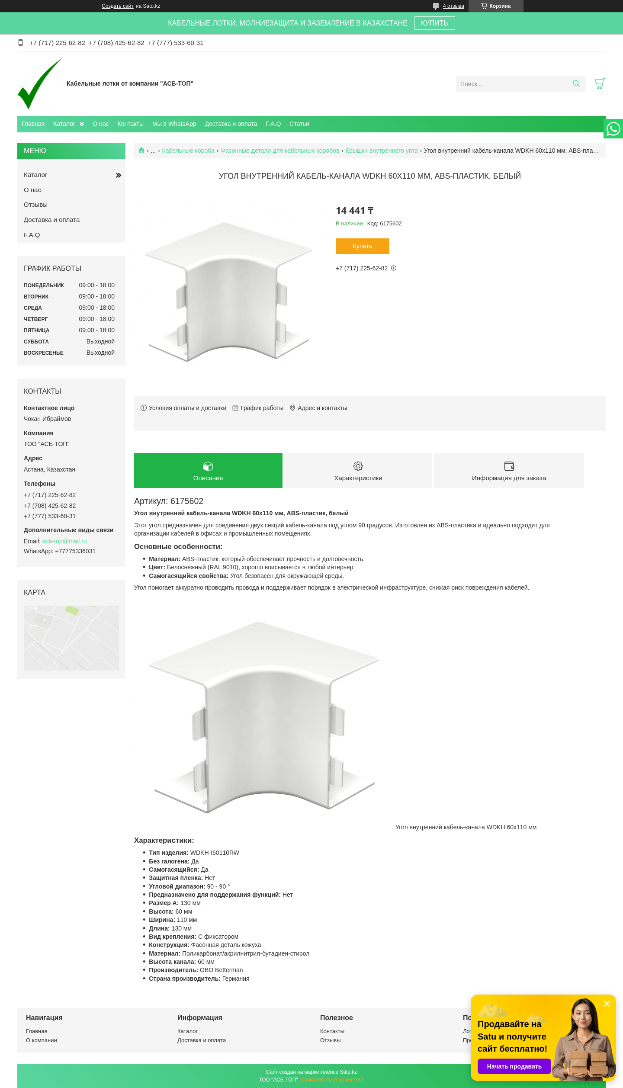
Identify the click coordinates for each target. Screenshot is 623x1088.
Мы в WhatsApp (174, 123)
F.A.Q (273, 123)
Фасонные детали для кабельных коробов (280, 150)
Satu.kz (348, 1072)
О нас (101, 123)
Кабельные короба (188, 150)
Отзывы (36, 204)
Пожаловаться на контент (333, 1080)
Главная (33, 123)
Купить (362, 246)
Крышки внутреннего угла (382, 150)
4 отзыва (453, 6)
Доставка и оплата (231, 123)
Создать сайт (118, 6)
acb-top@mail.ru (64, 541)
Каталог (64, 123)
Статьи (299, 123)
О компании (41, 1040)
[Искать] (576, 84)
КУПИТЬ (434, 23)
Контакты (131, 123)
